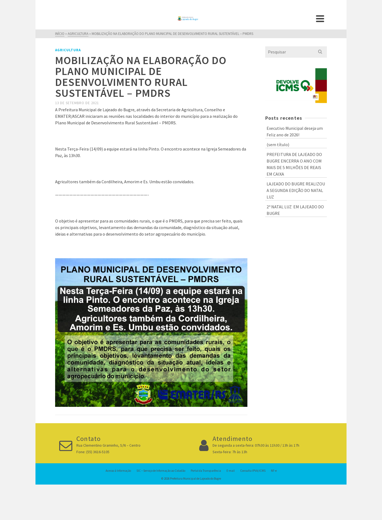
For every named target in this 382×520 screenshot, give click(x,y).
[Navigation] (320, 18)
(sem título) (278, 144)
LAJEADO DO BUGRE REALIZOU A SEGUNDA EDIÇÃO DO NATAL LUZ (296, 190)
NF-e (274, 471)
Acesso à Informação (118, 471)
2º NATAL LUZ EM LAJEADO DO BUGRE (295, 210)
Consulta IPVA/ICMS (252, 471)
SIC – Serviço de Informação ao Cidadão (160, 471)
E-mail (230, 471)
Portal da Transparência (206, 471)
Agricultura (68, 50)
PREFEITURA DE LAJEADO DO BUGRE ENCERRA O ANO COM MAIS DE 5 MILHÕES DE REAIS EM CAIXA (294, 164)
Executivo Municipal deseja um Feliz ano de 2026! (295, 131)
